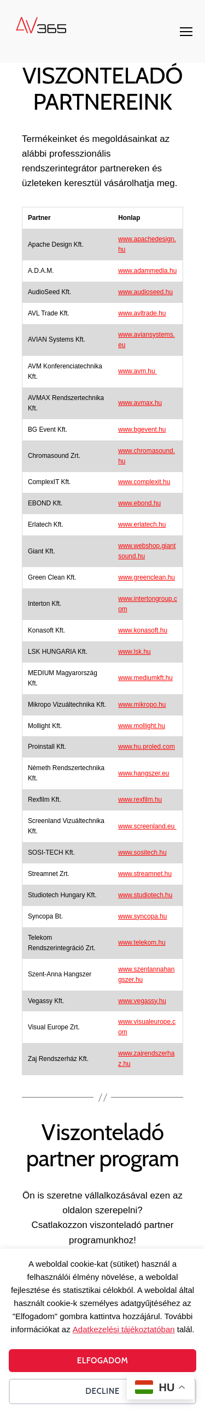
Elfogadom (102, 1361)
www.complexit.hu (144, 482)
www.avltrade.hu (142, 313)
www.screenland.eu (147, 826)
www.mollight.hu (141, 726)
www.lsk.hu (134, 651)
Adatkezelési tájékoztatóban (124, 1329)
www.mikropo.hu (142, 704)
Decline (102, 1391)
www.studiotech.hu (145, 895)
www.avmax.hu (140, 403)
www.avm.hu (137, 371)
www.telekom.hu (142, 942)
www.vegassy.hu (142, 1001)
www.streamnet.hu (145, 874)
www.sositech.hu (142, 852)
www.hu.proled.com (146, 746)
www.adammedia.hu (147, 271)
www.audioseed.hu (145, 292)
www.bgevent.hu (142, 429)
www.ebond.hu (139, 503)
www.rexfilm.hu (140, 799)
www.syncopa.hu (142, 916)
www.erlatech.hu (142, 524)
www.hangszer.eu (143, 773)
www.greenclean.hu (146, 577)
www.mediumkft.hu (145, 678)
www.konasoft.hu (142, 630)
